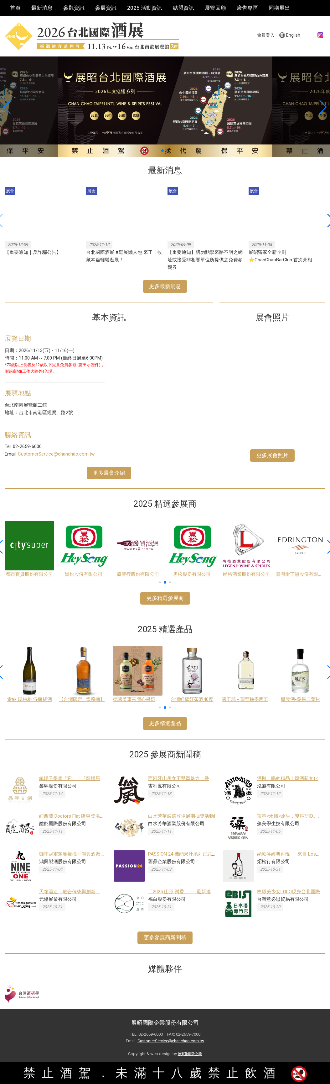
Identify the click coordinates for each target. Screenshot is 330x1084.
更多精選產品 (165, 723)
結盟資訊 (183, 8)
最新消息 (42, 8)
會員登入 (266, 35)
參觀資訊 (74, 8)
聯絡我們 (20, 23)
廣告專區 (247, 8)
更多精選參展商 (165, 598)
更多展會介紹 (109, 473)
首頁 (15, 8)
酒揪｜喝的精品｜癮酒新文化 (287, 778)
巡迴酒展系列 (58, 23)
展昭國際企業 (190, 1053)
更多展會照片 (272, 455)
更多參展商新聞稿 (165, 937)
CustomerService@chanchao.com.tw (56, 454)
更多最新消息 (165, 286)
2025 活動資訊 (144, 8)
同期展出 (279, 8)
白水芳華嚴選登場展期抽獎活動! (181, 816)
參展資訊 (105, 8)
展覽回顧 (215, 8)
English (293, 35)
